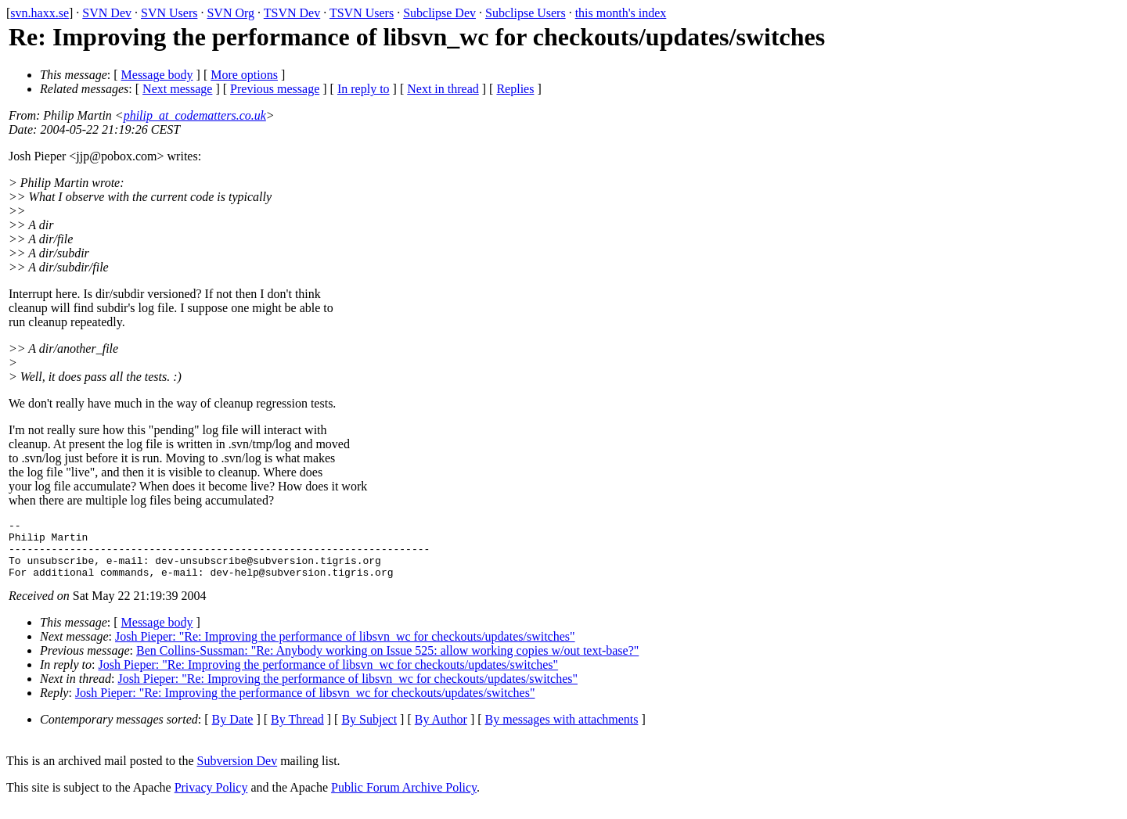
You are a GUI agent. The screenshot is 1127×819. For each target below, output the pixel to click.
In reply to (363, 88)
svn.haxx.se (39, 13)
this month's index (621, 13)
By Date (233, 731)
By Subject (369, 731)
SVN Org (230, 13)
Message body (157, 74)
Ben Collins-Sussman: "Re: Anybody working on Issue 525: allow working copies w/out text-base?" (387, 662)
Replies (515, 88)
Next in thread (443, 88)
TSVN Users (361, 13)
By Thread (297, 731)
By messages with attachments (562, 731)
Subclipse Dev (439, 13)
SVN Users (169, 13)
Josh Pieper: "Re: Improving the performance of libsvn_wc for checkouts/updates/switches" (345, 648)
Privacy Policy (211, 799)
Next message (177, 88)
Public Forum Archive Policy (404, 799)
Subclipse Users (525, 13)
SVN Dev (106, 13)
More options (244, 74)
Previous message (274, 88)
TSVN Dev (292, 13)
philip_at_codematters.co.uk (195, 115)
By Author (441, 731)
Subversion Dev (237, 772)
